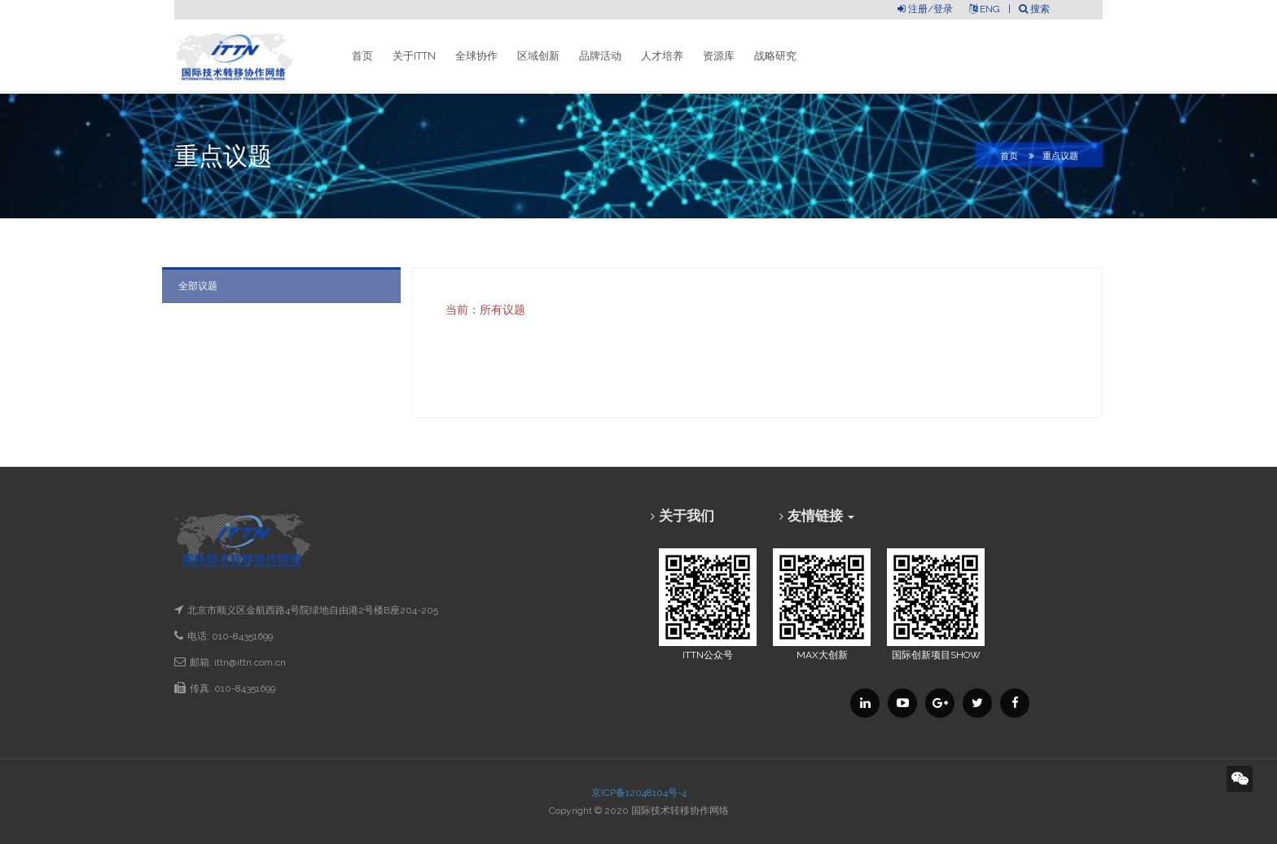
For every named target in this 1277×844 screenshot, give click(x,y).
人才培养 (662, 56)
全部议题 (197, 286)
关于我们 (686, 516)
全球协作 (476, 56)
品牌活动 (600, 56)
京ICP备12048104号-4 (639, 792)
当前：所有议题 (485, 309)
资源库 (719, 56)
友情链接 (821, 516)
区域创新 (538, 56)
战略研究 (775, 56)
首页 (362, 56)
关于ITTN (414, 56)
